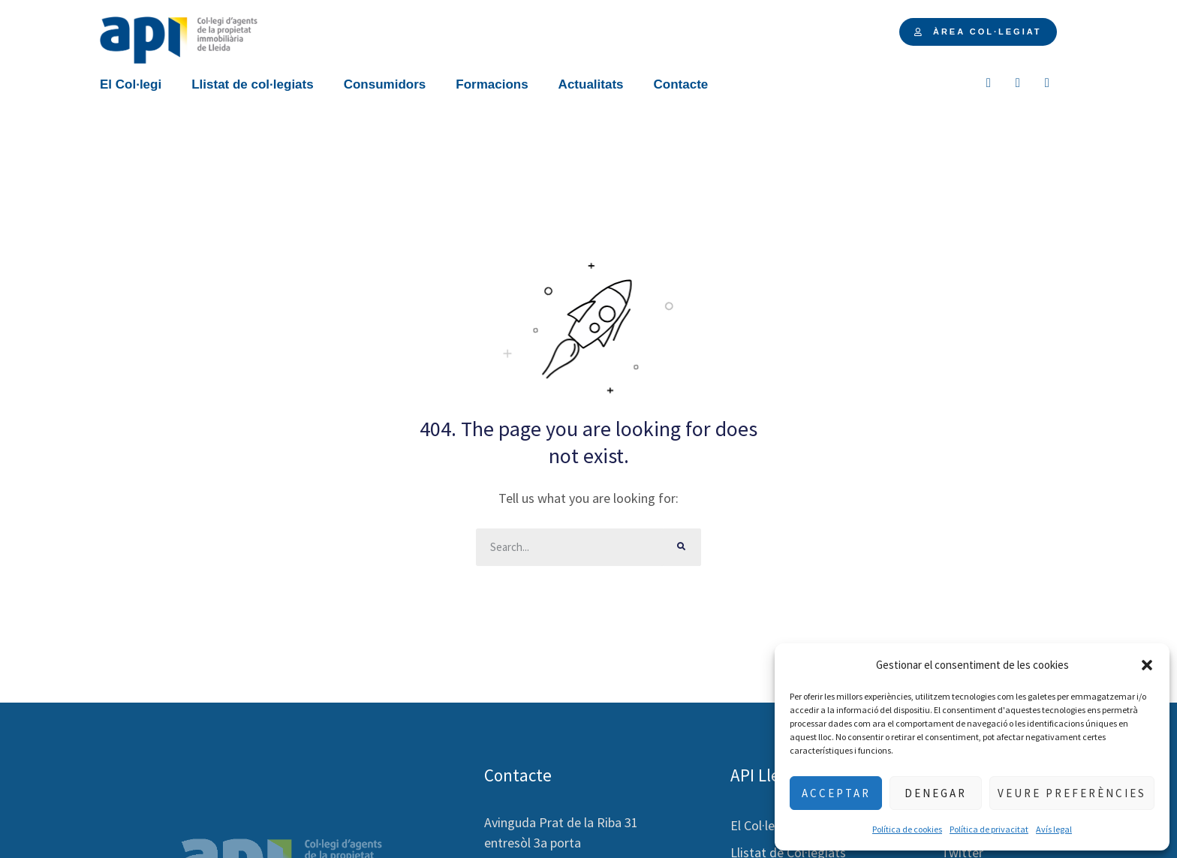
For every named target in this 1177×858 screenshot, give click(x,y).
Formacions (492, 84)
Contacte (681, 84)
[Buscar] (682, 547)
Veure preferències (1072, 793)
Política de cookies (907, 829)
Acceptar (836, 793)
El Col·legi (130, 84)
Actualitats (591, 84)
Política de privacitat (989, 829)
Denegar (936, 793)
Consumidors (385, 84)
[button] (1146, 665)
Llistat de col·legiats (252, 84)
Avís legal (1054, 829)
